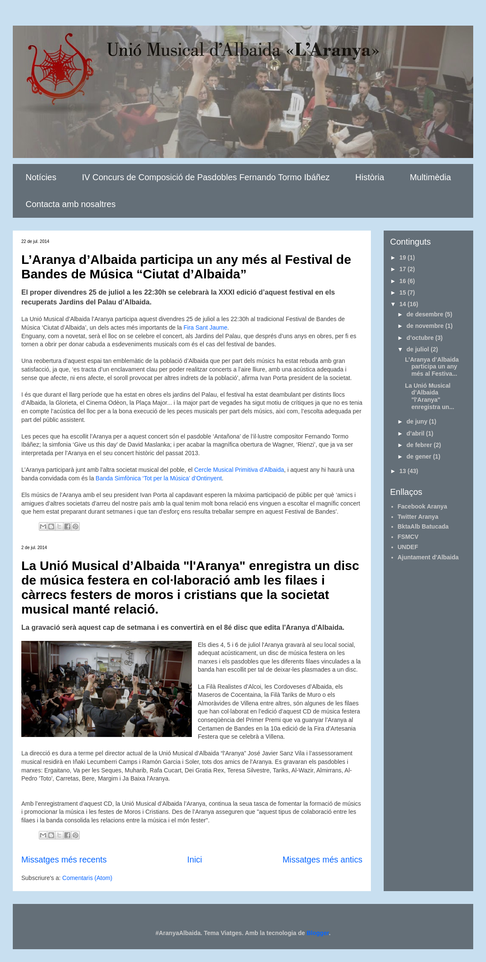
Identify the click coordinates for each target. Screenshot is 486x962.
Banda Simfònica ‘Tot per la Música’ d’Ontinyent (158, 478)
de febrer (420, 445)
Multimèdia (430, 177)
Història (369, 177)
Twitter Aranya (418, 516)
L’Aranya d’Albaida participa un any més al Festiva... (432, 366)
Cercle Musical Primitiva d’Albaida (239, 469)
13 (403, 471)
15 (403, 292)
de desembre (425, 314)
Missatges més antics (322, 859)
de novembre (425, 325)
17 (403, 269)
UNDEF (408, 547)
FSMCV (408, 536)
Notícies (41, 177)
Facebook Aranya (422, 506)
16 (403, 281)
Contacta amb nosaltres (71, 204)
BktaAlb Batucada (423, 526)
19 (403, 257)
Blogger (318, 933)
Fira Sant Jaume (206, 327)
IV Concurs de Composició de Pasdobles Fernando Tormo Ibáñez (206, 177)
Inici (194, 859)
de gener (419, 456)
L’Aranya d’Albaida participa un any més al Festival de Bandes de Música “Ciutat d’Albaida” (186, 266)
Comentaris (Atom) (87, 877)
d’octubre (420, 337)
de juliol (418, 349)
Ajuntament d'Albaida (428, 557)
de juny (417, 421)
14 (403, 304)
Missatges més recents (64, 859)
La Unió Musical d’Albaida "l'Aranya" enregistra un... (429, 396)
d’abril (416, 433)
